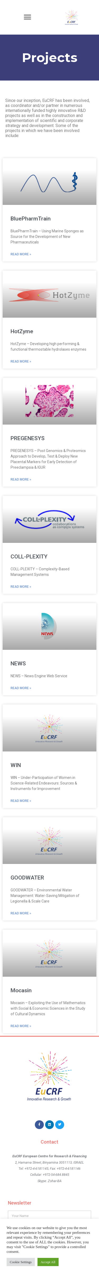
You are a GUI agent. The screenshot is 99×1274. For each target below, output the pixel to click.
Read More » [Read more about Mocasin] (21, 1026)
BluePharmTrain (31, 218)
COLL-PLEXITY (29, 556)
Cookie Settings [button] (21, 1262)
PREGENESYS (28, 438)
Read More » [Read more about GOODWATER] (21, 913)
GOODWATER (27, 878)
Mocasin (21, 990)
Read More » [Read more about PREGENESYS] (21, 479)
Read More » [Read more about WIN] (21, 801)
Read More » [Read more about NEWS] (21, 688)
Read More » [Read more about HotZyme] (21, 361)
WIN (16, 765)
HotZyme (22, 331)
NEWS (18, 663)
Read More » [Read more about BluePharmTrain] (21, 254)
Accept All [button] (48, 1262)
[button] (27, 17)
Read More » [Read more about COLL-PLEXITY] (21, 587)
